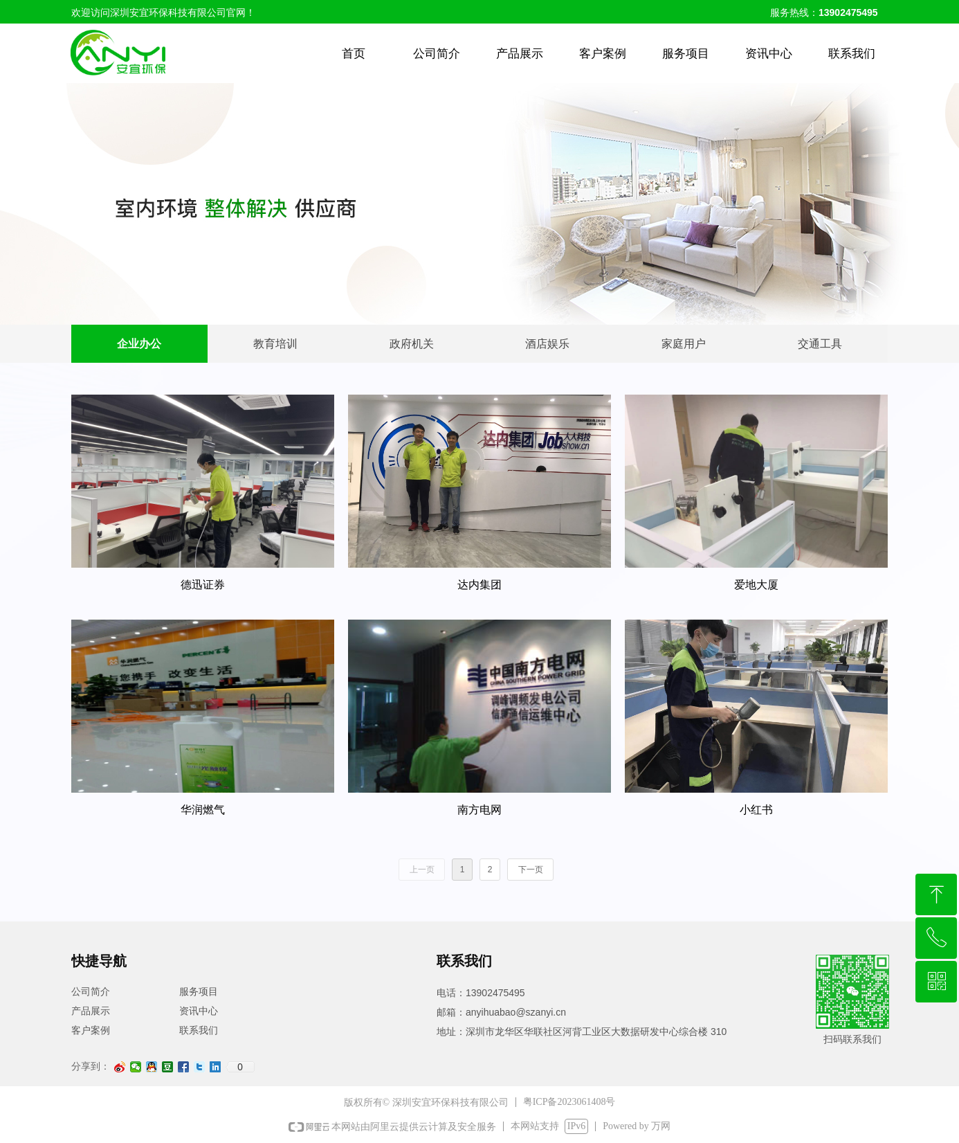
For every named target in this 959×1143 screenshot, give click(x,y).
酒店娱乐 (547, 344)
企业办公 (139, 344)
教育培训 (275, 344)
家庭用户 (683, 344)
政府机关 (412, 344)
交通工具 (820, 344)
